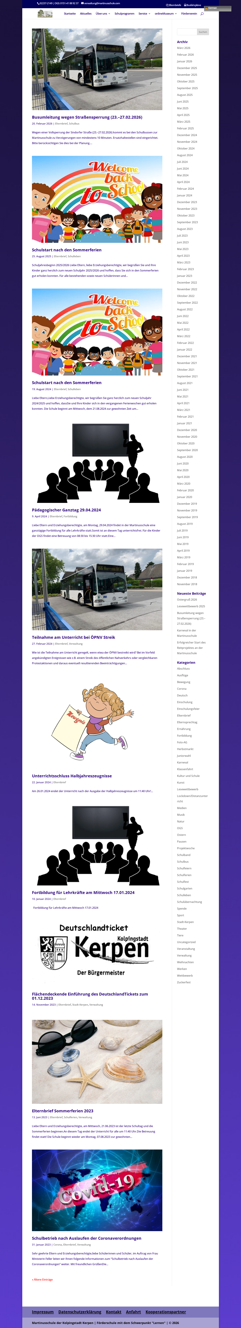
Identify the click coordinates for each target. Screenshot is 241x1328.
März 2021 (183, 410)
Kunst (180, 782)
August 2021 (185, 383)
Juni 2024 (183, 168)
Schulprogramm (124, 13)
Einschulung (184, 702)
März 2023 (183, 262)
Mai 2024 (182, 175)
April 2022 (183, 329)
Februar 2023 (185, 269)
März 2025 (183, 121)
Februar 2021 (185, 416)
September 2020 (187, 450)
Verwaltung (76, 643)
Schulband (183, 855)
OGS (180, 828)
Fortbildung (70, 516)
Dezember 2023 (187, 202)
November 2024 (187, 142)
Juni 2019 (183, 537)
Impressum (43, 1311)
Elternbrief (61, 123)
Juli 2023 (182, 235)
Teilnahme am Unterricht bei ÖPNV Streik (73, 637)
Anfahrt (133, 1311)
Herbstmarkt (185, 749)
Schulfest (183, 882)
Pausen (181, 841)
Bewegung (183, 682)
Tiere (180, 935)
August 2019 (185, 524)
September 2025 (187, 88)
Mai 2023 (182, 249)
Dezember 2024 (187, 135)
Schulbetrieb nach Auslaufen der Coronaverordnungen (86, 1238)
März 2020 (183, 483)
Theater (182, 929)
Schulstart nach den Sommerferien (67, 250)
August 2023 (185, 229)
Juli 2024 (182, 162)
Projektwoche (186, 848)
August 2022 (185, 309)
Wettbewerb (185, 975)
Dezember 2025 (187, 68)
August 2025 (185, 95)
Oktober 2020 (185, 443)
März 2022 (183, 336)
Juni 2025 (183, 101)
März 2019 (183, 557)
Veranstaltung (186, 949)
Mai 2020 (182, 470)
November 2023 (187, 209)
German (211, 7)
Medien (182, 808)
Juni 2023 (183, 242)
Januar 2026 (184, 61)
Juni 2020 (183, 463)
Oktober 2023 (185, 215)
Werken (182, 969)
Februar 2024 (185, 189)
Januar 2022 (184, 349)
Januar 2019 (184, 571)
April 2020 (183, 477)
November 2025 (187, 75)
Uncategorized (186, 942)
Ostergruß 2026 (187, 599)
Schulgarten (184, 888)
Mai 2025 (182, 108)
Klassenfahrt (185, 769)
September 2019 (187, 517)
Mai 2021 (182, 396)
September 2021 (187, 376)
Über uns (101, 13)
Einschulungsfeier (188, 709)
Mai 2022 (182, 323)
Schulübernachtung (189, 902)
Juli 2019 (182, 530)
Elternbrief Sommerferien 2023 (62, 1111)
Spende (182, 908)
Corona (57, 1244)
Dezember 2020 (187, 430)
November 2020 (187, 437)
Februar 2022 (185, 343)
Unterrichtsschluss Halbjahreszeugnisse (72, 776)
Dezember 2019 (187, 504)
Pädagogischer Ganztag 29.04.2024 (66, 510)
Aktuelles (85, 13)
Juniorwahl (184, 756)
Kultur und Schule (188, 776)
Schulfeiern (184, 868)
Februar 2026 (185, 54)
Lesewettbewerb (187, 789)
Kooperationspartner (166, 1311)
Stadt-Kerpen (80, 1004)
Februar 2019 (185, 564)
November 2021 (187, 363)
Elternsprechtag (187, 722)
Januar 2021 (184, 423)
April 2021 (183, 403)
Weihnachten (185, 962)
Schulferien (70, 1117)
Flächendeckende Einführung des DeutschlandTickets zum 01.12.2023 (90, 996)
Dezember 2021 (187, 356)
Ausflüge (182, 675)
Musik (181, 815)
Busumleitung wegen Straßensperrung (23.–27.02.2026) (87, 117)
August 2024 (185, 155)
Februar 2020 (185, 490)
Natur (180, 821)
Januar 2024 (184, 195)
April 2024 (183, 182)
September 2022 (187, 302)
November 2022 (187, 289)
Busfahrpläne (192, 5)
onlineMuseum (164, 13)
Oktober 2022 (185, 296)
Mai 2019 (182, 544)
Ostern (181, 835)
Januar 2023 (184, 276)
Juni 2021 (183, 390)
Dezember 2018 (187, 577)
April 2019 (183, 550)
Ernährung (184, 729)
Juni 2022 (183, 316)
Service (143, 13)
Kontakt (113, 1311)
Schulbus (74, 123)
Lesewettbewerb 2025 (191, 606)
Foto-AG (182, 742)
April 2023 (183, 256)
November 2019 (187, 510)
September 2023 (187, 222)
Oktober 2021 (185, 370)
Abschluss (183, 668)
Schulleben (74, 256)
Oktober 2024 (185, 148)
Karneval (182, 762)
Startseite (70, 13)
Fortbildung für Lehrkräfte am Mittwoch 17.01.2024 (83, 892)
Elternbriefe (173, 5)
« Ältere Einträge (42, 1279)
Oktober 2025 (185, 81)
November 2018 (187, 584)
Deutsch (182, 695)
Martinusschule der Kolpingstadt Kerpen (62, 1323)
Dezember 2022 (187, 282)
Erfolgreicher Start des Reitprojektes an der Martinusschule (191, 648)
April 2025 (183, 115)
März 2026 (183, 48)
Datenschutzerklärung (79, 1311)
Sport (180, 915)
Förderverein (189, 13)
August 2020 (185, 457)
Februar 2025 (185, 128)
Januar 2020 (184, 497)
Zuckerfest (184, 982)
